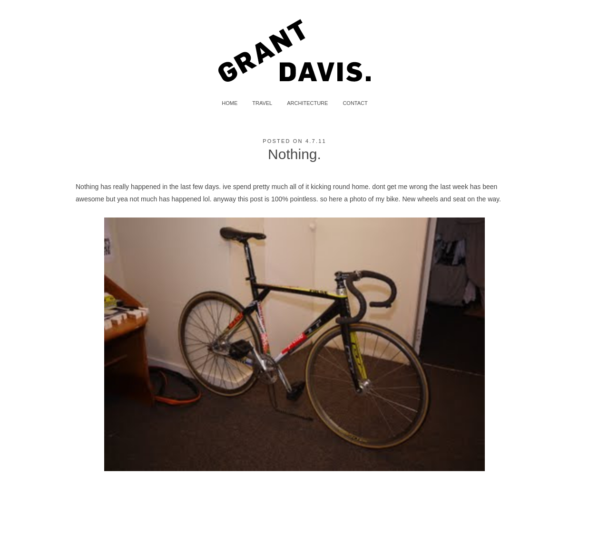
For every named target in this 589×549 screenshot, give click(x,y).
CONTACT (355, 103)
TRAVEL (262, 103)
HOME (229, 103)
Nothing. (294, 154)
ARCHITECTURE (307, 103)
